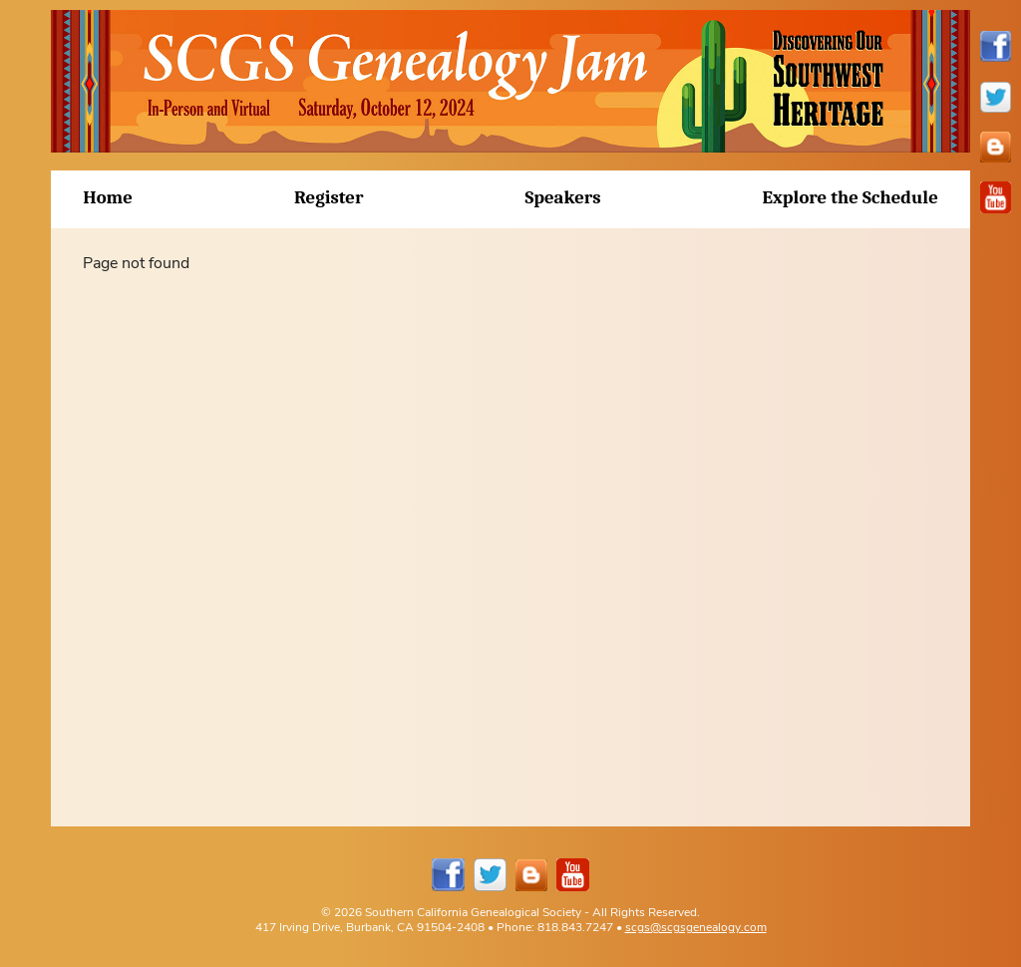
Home (108, 197)
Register (329, 197)
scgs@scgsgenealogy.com (696, 926)
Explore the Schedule (850, 197)
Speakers (562, 197)
